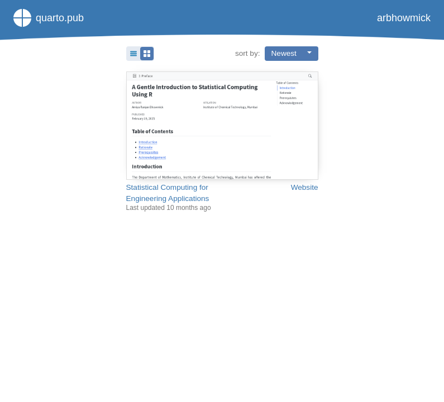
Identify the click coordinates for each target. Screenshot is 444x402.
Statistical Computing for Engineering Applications (167, 193)
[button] (140, 53)
